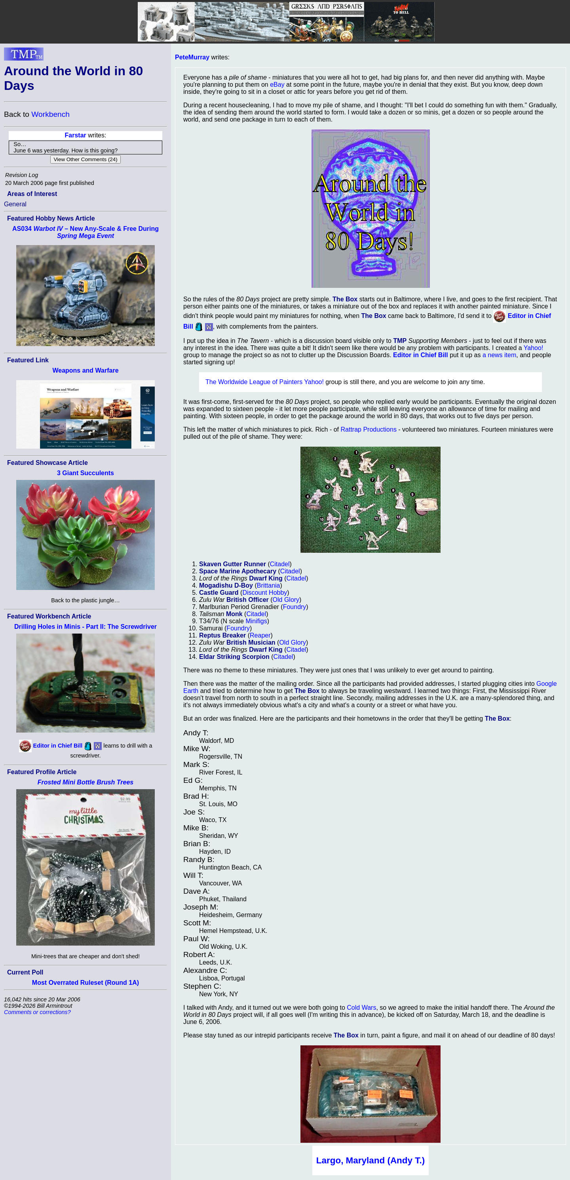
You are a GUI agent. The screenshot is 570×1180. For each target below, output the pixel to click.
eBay (277, 84)
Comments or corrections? (37, 1012)
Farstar (75, 135)
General (15, 204)
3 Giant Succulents (85, 473)
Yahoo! (533, 347)
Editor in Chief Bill (58, 745)
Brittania (268, 585)
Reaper (260, 635)
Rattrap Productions (368, 429)
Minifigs (256, 621)
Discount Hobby (264, 592)
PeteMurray (192, 57)
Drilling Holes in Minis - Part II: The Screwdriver (85, 626)
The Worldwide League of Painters (253, 382)
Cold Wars (361, 1007)
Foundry (294, 606)
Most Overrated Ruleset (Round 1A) (85, 982)
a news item (499, 355)
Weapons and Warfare (85, 370)
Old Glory (286, 599)
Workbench (50, 114)
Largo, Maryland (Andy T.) (370, 1160)
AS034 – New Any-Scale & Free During (85, 232)
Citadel (280, 564)
